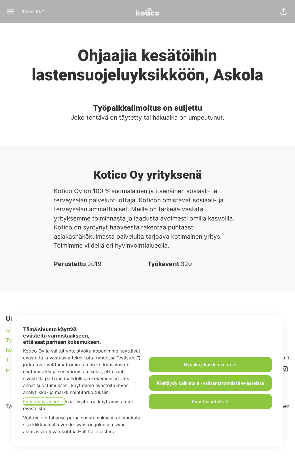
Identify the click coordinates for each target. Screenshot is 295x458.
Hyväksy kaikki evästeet (210, 364)
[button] (283, 11)
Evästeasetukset (210, 401)
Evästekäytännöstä (44, 401)
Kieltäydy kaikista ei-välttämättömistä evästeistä (210, 383)
